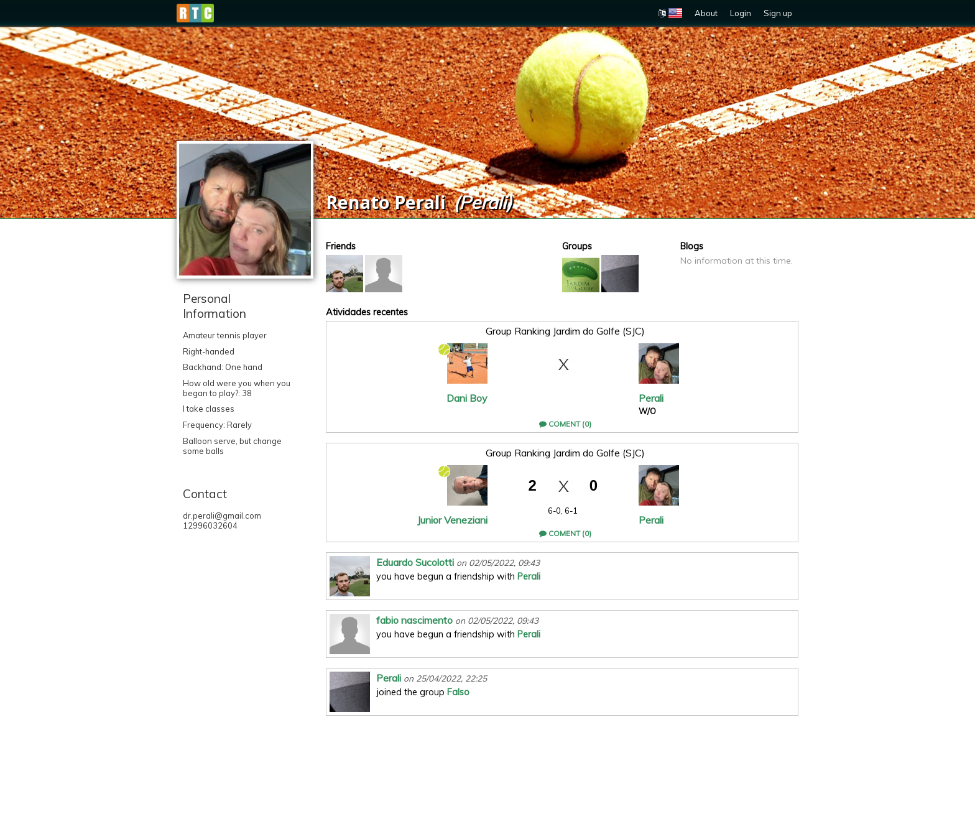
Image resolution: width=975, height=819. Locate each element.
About (706, 13)
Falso (458, 692)
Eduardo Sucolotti (415, 562)
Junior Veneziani (452, 520)
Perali (651, 398)
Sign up (778, 13)
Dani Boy (466, 398)
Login (740, 13)
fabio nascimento (414, 620)
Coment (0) (565, 423)
